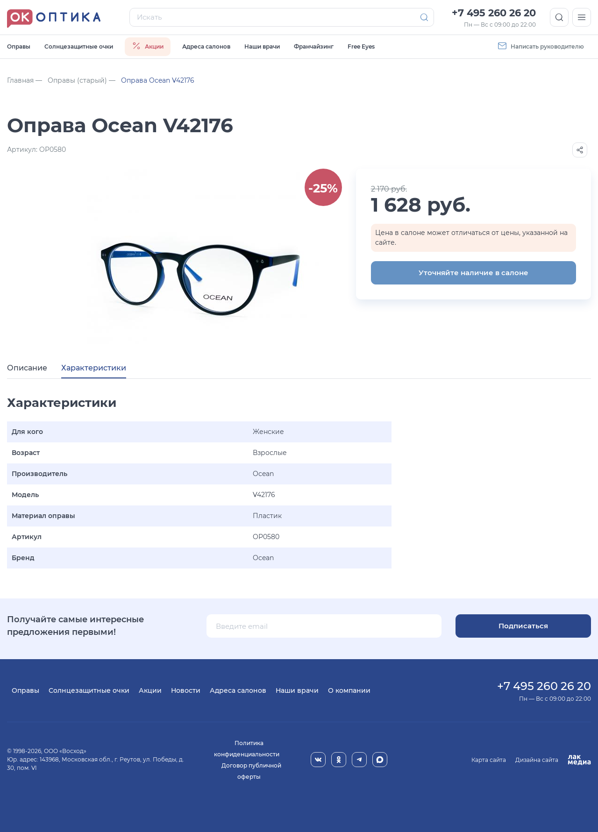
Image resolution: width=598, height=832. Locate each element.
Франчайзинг (314, 46)
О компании (349, 690)
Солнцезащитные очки (78, 46)
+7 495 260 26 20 (494, 13)
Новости (185, 690)
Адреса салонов (206, 46)
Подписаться (523, 625)
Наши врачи (262, 46)
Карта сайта (488, 759)
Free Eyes (361, 46)
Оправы (18, 46)
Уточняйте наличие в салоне (473, 272)
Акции (150, 690)
